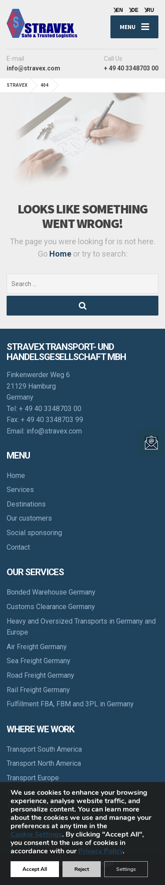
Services (20, 489)
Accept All (34, 869)
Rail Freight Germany (38, 690)
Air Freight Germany (37, 647)
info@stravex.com (54, 431)
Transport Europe (33, 778)
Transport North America (44, 763)
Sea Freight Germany (38, 661)
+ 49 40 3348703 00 (50, 408)
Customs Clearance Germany (51, 606)
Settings (126, 869)
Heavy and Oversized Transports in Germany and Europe (81, 627)
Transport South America (44, 749)
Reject (81, 869)
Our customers (29, 518)
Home (61, 253)
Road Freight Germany (40, 675)
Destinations (26, 504)
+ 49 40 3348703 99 (52, 419)
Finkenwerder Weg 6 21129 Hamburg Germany (38, 386)
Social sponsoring (34, 533)
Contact (18, 547)
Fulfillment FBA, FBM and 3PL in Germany (70, 704)
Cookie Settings (36, 834)
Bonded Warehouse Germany (51, 592)
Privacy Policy (100, 851)
